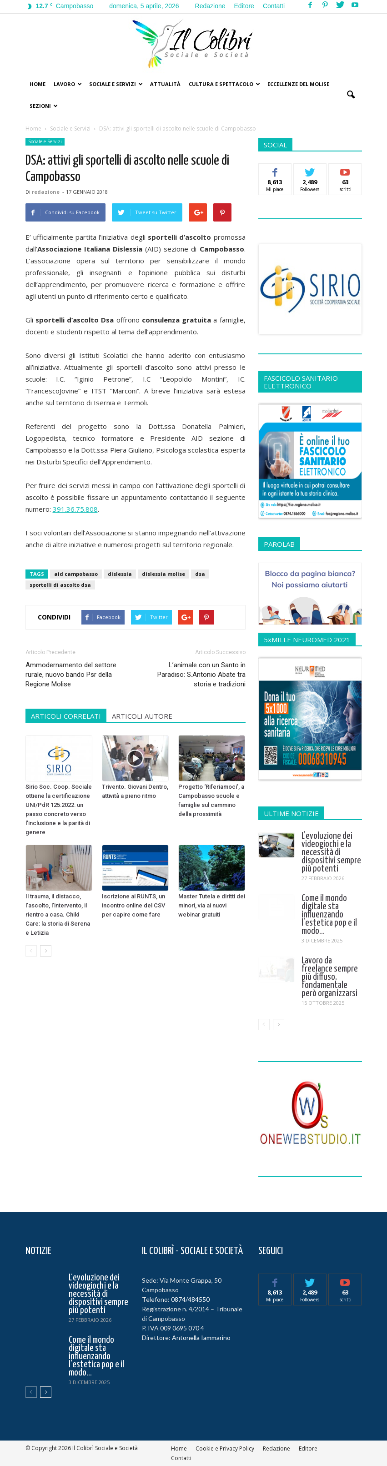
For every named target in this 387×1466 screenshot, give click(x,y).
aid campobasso (76, 573)
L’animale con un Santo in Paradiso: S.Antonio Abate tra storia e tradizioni (201, 674)
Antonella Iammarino (201, 1337)
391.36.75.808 (75, 509)
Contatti (274, 6)
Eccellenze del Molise (298, 84)
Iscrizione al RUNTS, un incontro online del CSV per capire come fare (133, 905)
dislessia (120, 573)
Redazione (210, 6)
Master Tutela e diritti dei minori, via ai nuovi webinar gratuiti (211, 905)
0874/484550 (190, 1299)
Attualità (165, 84)
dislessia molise (163, 573)
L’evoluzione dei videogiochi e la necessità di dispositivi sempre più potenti (331, 852)
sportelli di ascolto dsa (60, 584)
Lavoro (68, 84)
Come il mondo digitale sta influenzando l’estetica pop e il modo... (329, 915)
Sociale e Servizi (116, 84)
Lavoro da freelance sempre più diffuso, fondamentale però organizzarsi (330, 977)
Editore (244, 6)
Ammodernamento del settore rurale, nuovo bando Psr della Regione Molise (70, 674)
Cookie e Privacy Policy (225, 1448)
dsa (200, 573)
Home (37, 84)
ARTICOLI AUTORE (142, 715)
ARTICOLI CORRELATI (66, 715)
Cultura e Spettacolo (224, 84)
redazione (46, 191)
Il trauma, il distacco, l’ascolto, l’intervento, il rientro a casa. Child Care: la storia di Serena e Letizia (57, 914)
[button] (351, 95)
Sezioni (44, 105)
